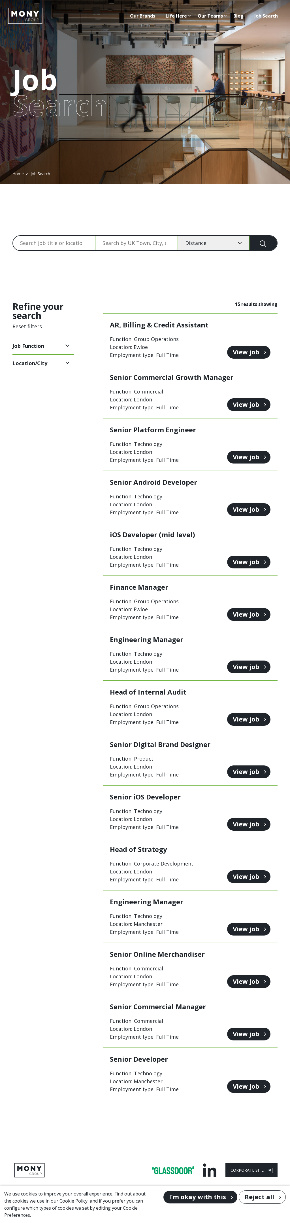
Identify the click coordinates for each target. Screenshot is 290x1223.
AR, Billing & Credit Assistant (159, 324)
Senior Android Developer (153, 482)
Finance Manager (139, 587)
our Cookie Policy (69, 1201)
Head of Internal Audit (148, 692)
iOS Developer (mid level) (152, 534)
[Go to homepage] (25, 15)
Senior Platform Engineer (153, 429)
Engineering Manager (146, 639)
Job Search (266, 16)
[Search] (263, 243)
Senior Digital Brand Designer (160, 744)
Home (18, 174)
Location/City (29, 363)
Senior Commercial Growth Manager (171, 377)
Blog (238, 16)
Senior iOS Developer (145, 796)
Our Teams (210, 16)
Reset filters (27, 326)
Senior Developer (139, 1059)
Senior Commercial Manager (158, 1006)
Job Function (28, 345)
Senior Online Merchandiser (157, 954)
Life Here (176, 16)
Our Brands (142, 16)
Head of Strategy (138, 849)
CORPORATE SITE (251, 1170)
